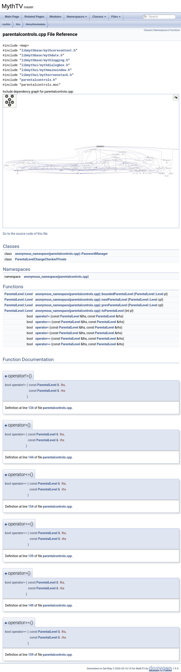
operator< (42, 327)
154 (31, 506)
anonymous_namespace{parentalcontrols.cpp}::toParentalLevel (79, 311)
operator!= (42, 316)
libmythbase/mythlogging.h (44, 60)
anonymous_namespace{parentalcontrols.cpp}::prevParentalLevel (81, 305)
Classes (99, 16)
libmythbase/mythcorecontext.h (48, 50)
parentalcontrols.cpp (57, 408)
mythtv (6, 24)
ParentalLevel (69, 316)
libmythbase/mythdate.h (41, 55)
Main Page (12, 16)
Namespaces (77, 16)
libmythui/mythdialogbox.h (44, 65)
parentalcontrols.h (38, 80)
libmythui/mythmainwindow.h (45, 70)
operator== (43, 322)
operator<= (42, 338)
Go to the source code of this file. (25, 233)
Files (116, 16)
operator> (42, 333)
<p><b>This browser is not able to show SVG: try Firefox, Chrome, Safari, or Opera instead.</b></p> (91, 161)
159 (31, 654)
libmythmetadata (35, 24)
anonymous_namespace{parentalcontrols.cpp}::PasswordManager (61, 253)
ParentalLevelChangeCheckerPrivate (40, 259)
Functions (174, 30)
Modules (55, 16)
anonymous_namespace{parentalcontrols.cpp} (56, 276)
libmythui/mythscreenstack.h (46, 75)
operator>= (43, 344)
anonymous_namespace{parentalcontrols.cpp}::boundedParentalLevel (84, 294)
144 (31, 457)
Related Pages (34, 16)
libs (18, 24)
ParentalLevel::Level (18, 294)
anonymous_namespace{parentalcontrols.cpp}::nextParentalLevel (81, 299)
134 (31, 408)
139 (31, 556)
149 (31, 605)
